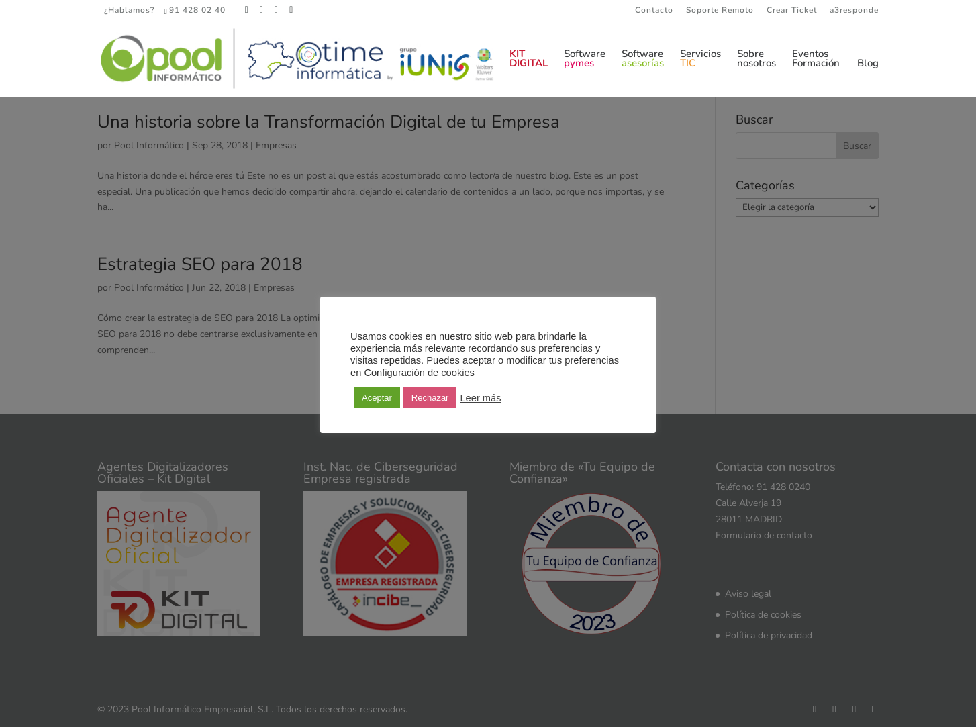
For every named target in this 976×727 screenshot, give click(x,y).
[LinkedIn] (277, 10)
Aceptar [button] (377, 398)
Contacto (654, 10)
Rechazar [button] (430, 398)
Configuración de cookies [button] (419, 372)
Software (584, 59)
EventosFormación (816, 59)
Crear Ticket (792, 10)
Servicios (700, 59)
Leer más (480, 398)
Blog (868, 64)
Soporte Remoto (720, 10)
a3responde (854, 10)
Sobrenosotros (756, 59)
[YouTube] (291, 10)
